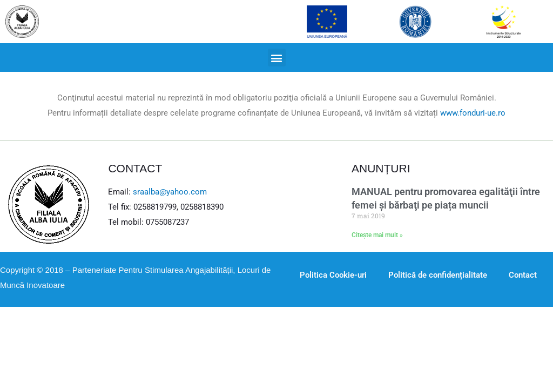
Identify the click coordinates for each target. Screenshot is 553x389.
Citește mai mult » (377, 235)
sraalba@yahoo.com (170, 192)
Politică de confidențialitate (437, 275)
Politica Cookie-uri (333, 275)
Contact (523, 275)
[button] (277, 57)
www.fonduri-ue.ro (472, 113)
